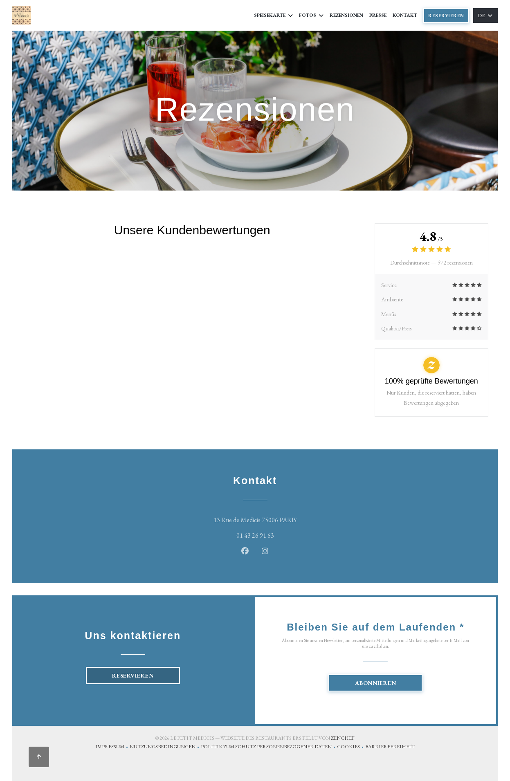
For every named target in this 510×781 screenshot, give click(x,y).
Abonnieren (375, 683)
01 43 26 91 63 (255, 535)
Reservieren (446, 15)
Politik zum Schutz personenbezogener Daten (269, 747)
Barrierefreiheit (390, 747)
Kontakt (405, 15)
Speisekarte (273, 15)
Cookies (351, 747)
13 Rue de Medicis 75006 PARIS (289, 519)
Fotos (311, 15)
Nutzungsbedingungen (165, 747)
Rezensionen (346, 15)
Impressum (112, 747)
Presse (377, 15)
